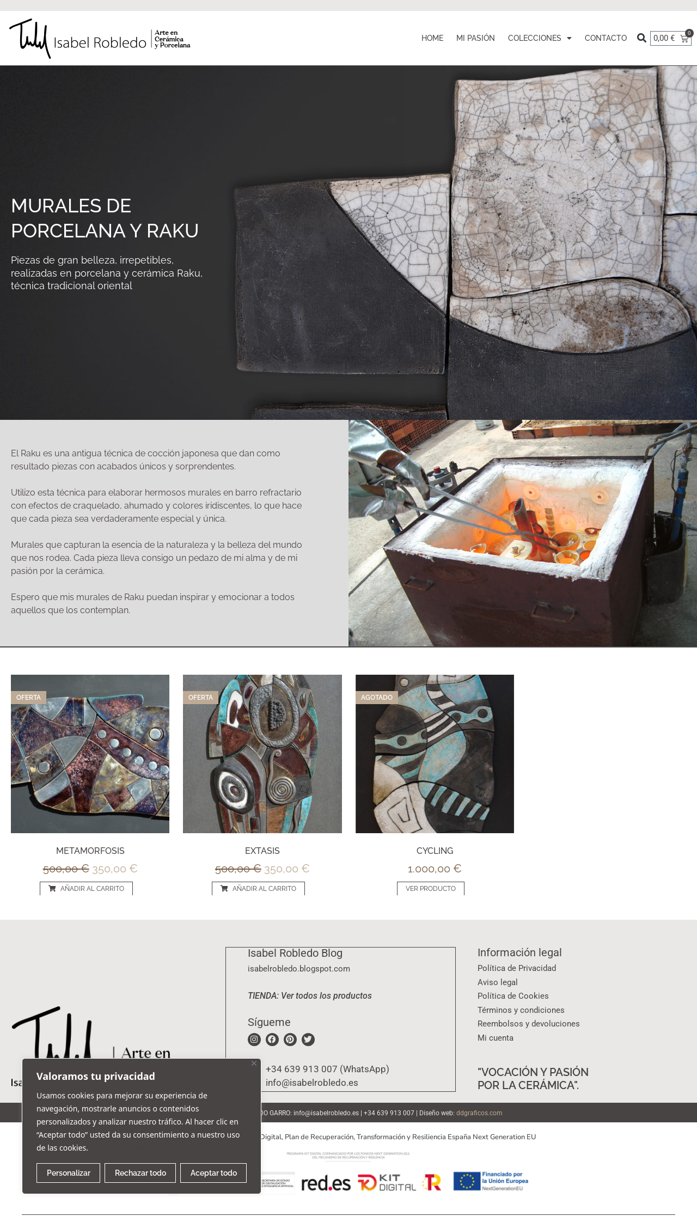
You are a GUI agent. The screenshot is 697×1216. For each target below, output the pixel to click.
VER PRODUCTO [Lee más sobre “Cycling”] (431, 889)
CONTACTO (606, 38)
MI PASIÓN (475, 38)
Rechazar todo (140, 1173)
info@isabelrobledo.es (326, 1113)
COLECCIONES (540, 38)
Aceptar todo (214, 1173)
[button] (641, 38)
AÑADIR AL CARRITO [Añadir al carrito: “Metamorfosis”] (92, 889)
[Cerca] (254, 1063)
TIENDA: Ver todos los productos (310, 995)
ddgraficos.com (479, 1113)
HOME (432, 38)
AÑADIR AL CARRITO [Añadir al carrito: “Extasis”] (264, 889)
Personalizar (68, 1173)
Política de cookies (124, 1147)
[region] (141, 1126)
